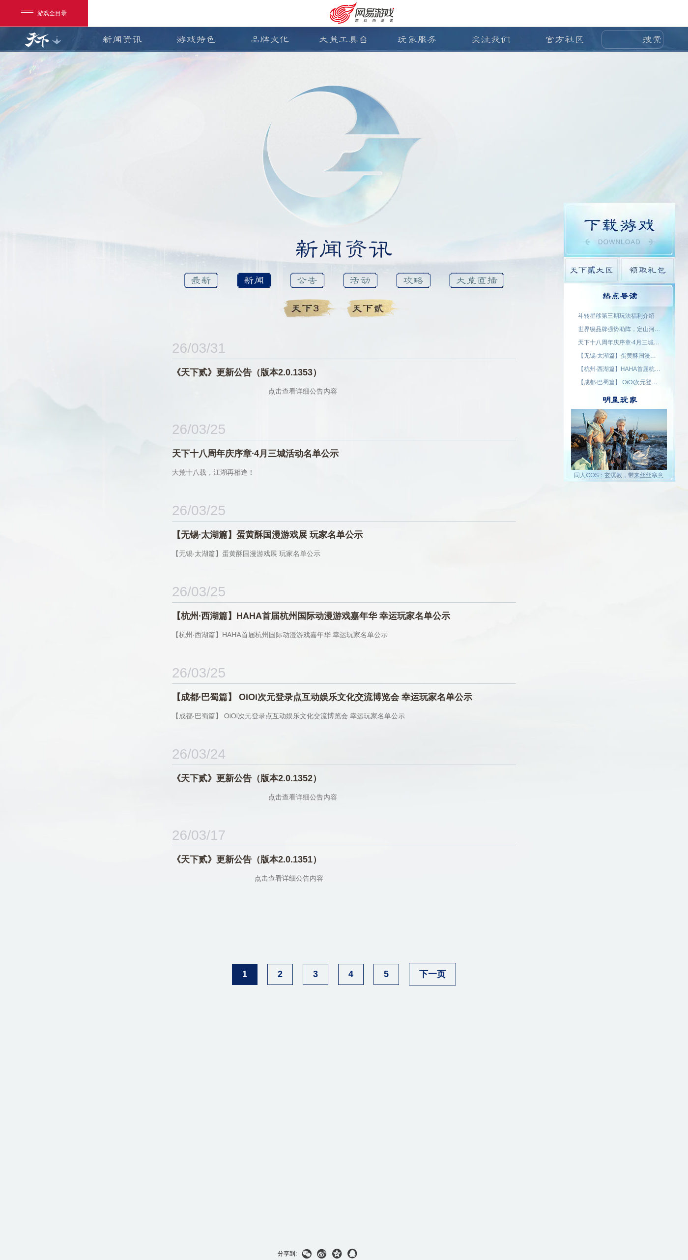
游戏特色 (196, 39)
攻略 (413, 280)
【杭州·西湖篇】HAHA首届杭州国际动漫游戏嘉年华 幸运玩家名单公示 (619, 369)
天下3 (311, 309)
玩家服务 (417, 39)
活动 (360, 280)
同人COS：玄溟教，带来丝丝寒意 (618, 475)
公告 (307, 280)
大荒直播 (476, 280)
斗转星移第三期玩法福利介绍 (616, 315)
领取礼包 (647, 270)
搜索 (652, 39)
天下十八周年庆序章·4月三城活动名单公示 (619, 342)
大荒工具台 (343, 39)
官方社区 (564, 39)
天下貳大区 (591, 270)
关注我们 (491, 39)
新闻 (254, 280)
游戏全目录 (44, 13)
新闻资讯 (122, 39)
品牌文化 (269, 39)
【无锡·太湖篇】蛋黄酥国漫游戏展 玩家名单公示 (619, 355)
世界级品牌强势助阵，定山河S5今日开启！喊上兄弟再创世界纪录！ (619, 329)
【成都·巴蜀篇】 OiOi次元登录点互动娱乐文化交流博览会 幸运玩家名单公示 (619, 382)
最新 (201, 280)
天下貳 (375, 309)
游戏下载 (619, 230)
